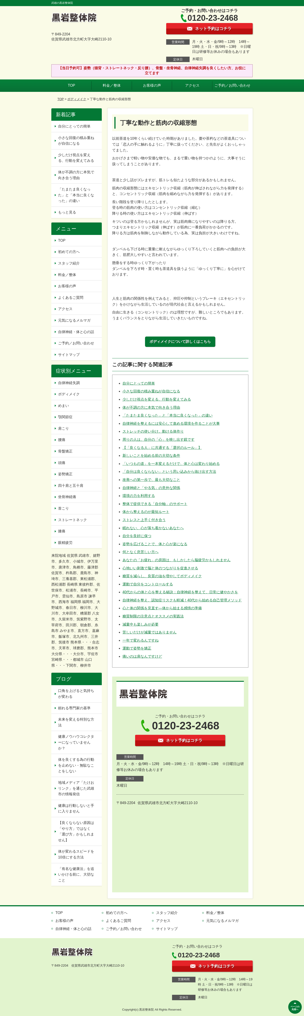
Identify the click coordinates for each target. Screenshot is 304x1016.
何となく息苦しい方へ (141, 552)
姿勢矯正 (65, 474)
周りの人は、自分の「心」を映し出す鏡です (159, 439)
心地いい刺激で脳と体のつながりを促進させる (160, 568)
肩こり (63, 428)
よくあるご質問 (70, 297)
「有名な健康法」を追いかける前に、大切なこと (76, 874)
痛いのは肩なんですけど (142, 656)
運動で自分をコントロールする (148, 584)
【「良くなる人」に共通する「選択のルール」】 (162, 448)
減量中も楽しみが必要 (141, 624)
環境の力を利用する (139, 496)
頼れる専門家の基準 (74, 708)
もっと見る (67, 212)
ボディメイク (76, 99)
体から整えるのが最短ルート (146, 512)
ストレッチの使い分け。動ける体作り (153, 431)
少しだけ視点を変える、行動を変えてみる (157, 399)
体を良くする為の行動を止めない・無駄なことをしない (76, 765)
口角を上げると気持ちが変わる (76, 693)
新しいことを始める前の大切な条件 (151, 455)
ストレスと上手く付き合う (144, 520)
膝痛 (61, 531)
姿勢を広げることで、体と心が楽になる (155, 544)
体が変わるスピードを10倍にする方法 (76, 854)
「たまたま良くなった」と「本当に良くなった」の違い (168, 415)
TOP (71, 85)
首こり (63, 508)
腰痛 (61, 440)
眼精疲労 (65, 543)
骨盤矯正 (65, 451)
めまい (63, 406)
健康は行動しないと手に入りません (76, 808)
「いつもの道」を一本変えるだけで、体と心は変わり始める (171, 464)
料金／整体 (112, 85)
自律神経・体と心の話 (76, 332)
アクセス (192, 85)
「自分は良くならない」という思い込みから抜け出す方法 (169, 471)
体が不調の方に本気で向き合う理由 (151, 407)
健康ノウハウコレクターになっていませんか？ (76, 742)
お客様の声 (152, 85)
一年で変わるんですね (141, 640)
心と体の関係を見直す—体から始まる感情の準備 (162, 608)
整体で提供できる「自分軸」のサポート (155, 504)
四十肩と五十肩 (70, 485)
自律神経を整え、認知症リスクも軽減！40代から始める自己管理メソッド (182, 600)
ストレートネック (72, 520)
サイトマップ (69, 355)
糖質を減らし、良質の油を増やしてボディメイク (162, 576)
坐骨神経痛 (67, 497)
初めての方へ (69, 252)
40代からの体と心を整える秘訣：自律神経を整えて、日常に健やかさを (180, 592)
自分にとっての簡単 (139, 383)
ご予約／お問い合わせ (232, 85)
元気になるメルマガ (74, 320)
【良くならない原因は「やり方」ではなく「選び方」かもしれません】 (76, 831)
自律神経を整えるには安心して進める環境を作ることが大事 (171, 423)
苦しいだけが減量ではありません (150, 632)
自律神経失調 (69, 383)
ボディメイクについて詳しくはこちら (180, 341)
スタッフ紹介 (69, 263)
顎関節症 (65, 417)
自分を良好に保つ (137, 536)
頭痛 (61, 463)
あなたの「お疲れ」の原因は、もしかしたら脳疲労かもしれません (177, 560)
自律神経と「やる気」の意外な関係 (151, 488)
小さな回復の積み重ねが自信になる (151, 391)
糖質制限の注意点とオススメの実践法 (153, 616)
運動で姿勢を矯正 (137, 648)
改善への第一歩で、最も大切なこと (151, 480)
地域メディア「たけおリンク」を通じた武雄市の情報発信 (76, 788)
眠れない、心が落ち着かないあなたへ (153, 528)
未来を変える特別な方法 (76, 722)
